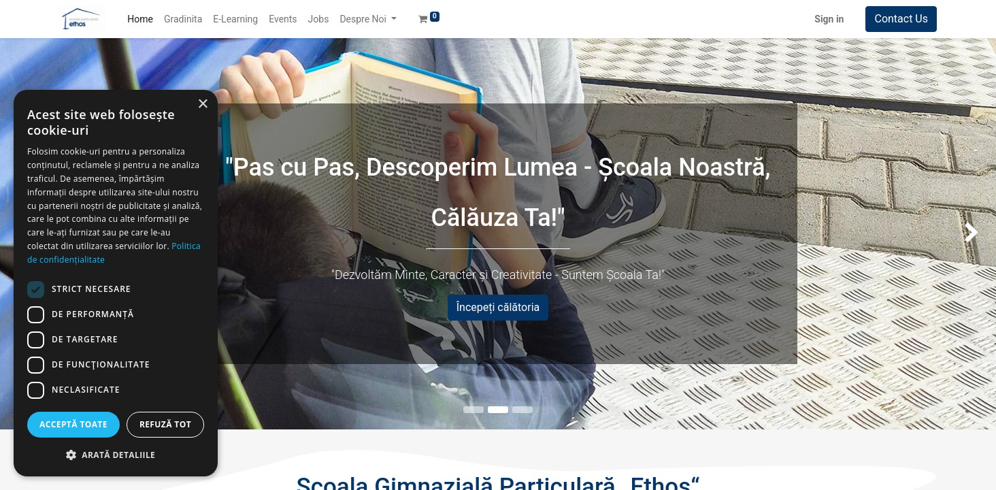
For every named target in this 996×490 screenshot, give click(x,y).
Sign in (829, 19)
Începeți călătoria (498, 307)
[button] (115, 454)
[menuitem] (140, 19)
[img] (956, 233)
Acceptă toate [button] (73, 424)
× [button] (202, 104)
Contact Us (901, 18)
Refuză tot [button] (165, 424)
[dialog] (116, 283)
